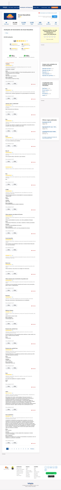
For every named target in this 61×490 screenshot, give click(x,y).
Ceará (43, 95)
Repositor (44, 72)
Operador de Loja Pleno (47, 75)
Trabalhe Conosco (20, 470)
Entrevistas (40, 23)
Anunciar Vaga (44, 7)
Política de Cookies (20, 471)
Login (49, 7)
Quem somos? (19, 468)
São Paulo (44, 88)
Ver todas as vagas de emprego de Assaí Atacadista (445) (49, 138)
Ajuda (27, 468)
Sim (8, 83)
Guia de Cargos (36, 471)
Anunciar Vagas (28, 470)
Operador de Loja (46, 70)
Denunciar (33, 84)
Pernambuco (45, 93)
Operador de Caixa (46, 68)
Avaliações (15, 23)
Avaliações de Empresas (26, 7)
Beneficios (48, 23)
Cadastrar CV (54, 7)
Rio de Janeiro (45, 90)
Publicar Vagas (16, 7)
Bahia (43, 91)
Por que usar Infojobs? (20, 469)
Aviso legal (28, 474)
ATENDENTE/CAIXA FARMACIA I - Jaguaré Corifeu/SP (49, 131)
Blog (37, 7)
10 (28, 448)
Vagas (31, 23)
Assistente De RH (46, 122)
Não (14, 83)
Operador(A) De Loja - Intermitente (49, 127)
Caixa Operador (45, 73)
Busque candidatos (29, 471)
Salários (34, 7)
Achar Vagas (10, 7)
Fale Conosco (19, 475)
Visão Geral (6, 23)
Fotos (56, 23)
